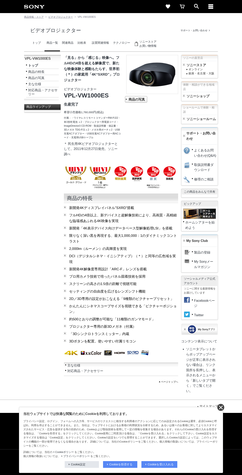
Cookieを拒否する (121, 464)
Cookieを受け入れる (161, 464)
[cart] (182, 6)
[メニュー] (211, 6)
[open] (196, 6)
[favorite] (168, 6)
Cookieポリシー (64, 452)
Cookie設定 (78, 464)
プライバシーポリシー (76, 456)
